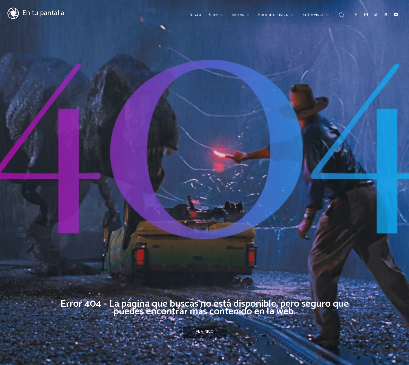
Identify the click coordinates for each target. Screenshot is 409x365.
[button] (341, 14)
